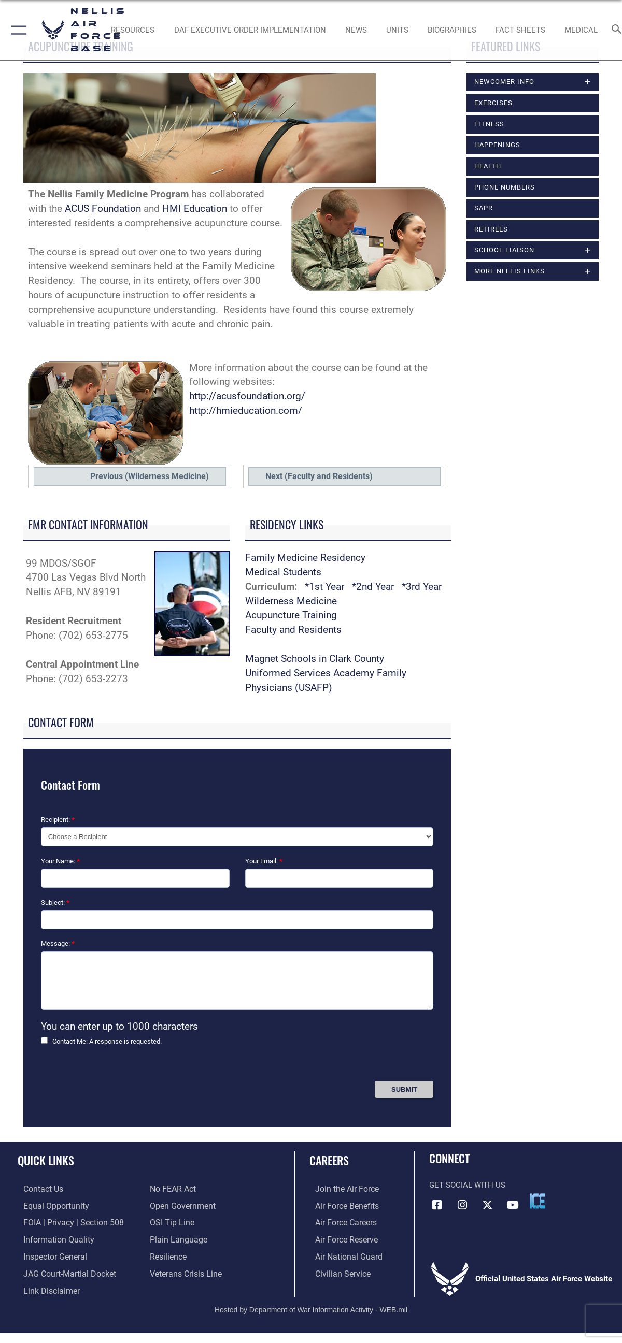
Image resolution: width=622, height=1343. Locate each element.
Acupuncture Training (291, 615)
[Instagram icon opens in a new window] (462, 1204)
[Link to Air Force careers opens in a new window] (339, 1221)
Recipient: (58, 820)
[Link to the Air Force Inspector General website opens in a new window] (48, 1254)
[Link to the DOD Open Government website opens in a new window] (180, 1204)
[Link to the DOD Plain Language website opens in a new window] (176, 1237)
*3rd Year (422, 587)
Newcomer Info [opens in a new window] (504, 81)
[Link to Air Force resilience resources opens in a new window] (168, 1254)
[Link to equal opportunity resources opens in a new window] (48, 1204)
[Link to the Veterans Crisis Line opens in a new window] (185, 1270)
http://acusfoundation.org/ (247, 396)
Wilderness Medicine (291, 601)
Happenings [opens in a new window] (497, 145)
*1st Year (324, 587)
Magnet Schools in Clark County (314, 659)
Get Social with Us (467, 1185)
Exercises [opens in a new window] (493, 103)
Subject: (55, 902)
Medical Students (283, 572)
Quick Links (46, 1159)
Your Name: (60, 861)
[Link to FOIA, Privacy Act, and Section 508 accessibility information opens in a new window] (65, 1221)
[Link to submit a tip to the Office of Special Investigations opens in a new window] (170, 1221)
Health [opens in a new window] (487, 166)
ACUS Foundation (103, 208)
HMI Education (194, 208)
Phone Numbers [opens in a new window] (504, 187)
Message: (58, 943)
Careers (329, 1159)
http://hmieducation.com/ (245, 410)
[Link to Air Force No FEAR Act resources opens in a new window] (172, 1188)
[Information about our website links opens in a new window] (45, 1286)
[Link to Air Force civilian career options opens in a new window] (335, 1270)
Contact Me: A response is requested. (107, 1041)
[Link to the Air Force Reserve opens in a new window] (340, 1237)
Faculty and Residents (293, 630)
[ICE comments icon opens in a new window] (537, 1201)
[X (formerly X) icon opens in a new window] (487, 1204)
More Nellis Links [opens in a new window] (509, 271)
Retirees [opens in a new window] (491, 229)
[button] (17, 30)
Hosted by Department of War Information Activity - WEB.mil (311, 1305)
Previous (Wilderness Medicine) (149, 476)
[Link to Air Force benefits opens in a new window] (340, 1204)
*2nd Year (374, 587)
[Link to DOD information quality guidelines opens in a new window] (51, 1237)
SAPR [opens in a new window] (483, 208)
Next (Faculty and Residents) (319, 476)
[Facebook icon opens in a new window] (437, 1204)
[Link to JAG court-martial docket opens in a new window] (62, 1270)
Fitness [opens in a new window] (489, 124)
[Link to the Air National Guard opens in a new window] (341, 1254)
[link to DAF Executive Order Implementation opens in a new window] (250, 30)
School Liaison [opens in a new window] (504, 250)
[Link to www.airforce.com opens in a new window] (340, 1188)
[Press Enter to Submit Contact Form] (404, 1089)
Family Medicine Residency (305, 558)
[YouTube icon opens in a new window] (512, 1204)
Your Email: (263, 861)
